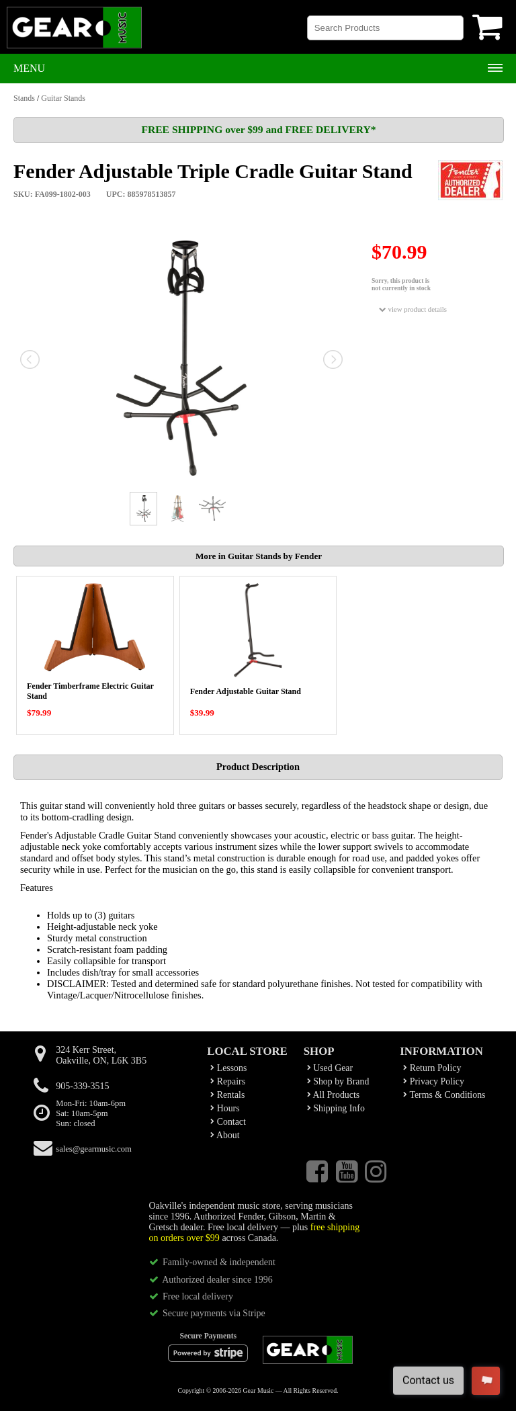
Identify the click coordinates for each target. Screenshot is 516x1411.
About (224, 1135)
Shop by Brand (338, 1081)
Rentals (227, 1095)
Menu (29, 68)
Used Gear (330, 1068)
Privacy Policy (433, 1081)
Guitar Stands (63, 98)
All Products (333, 1095)
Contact (228, 1122)
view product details (413, 309)
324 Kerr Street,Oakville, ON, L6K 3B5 (101, 1055)
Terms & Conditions (444, 1095)
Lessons (228, 1068)
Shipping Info (336, 1108)
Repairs (227, 1081)
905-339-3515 (82, 1086)
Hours (224, 1108)
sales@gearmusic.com (94, 1149)
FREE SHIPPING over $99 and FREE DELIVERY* (258, 129)
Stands (24, 98)
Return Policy (432, 1068)
